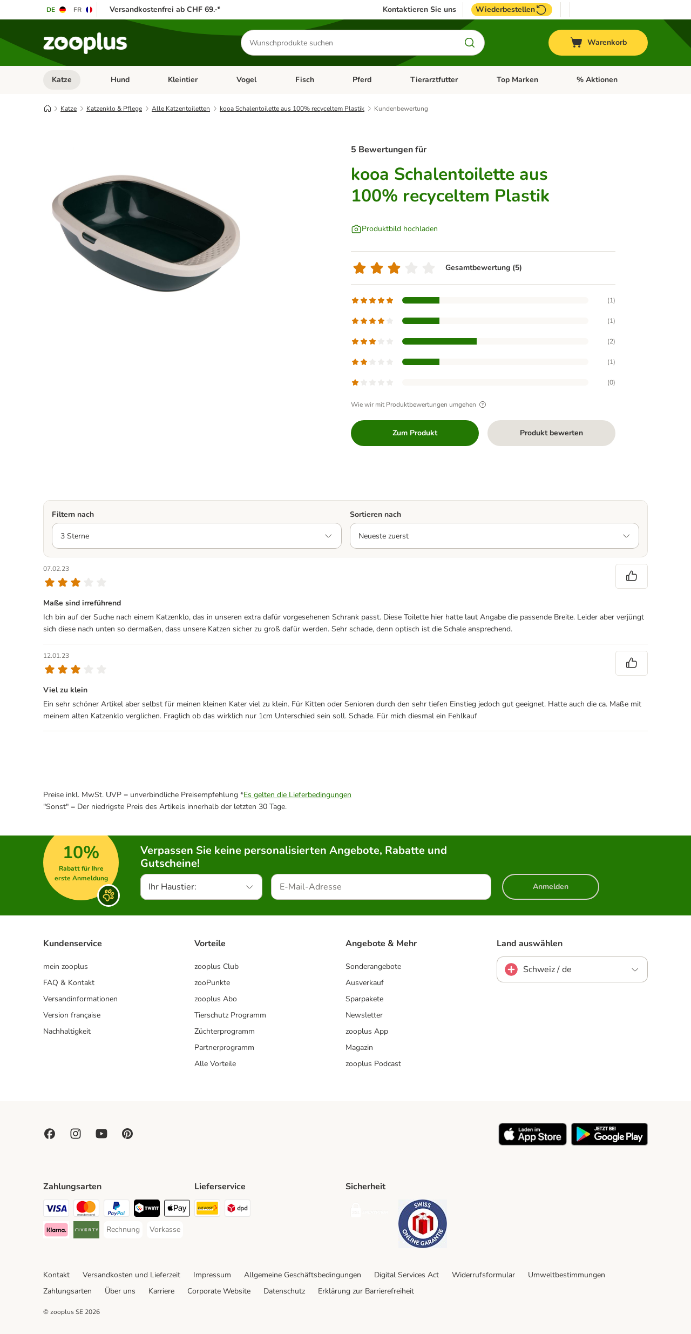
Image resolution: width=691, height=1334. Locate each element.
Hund (120, 80)
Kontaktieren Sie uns (419, 10)
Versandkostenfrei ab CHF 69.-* (165, 9)
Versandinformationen (80, 999)
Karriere (161, 1291)
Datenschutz (284, 1291)
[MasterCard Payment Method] (86, 1210)
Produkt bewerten (551, 433)
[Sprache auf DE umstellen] (56, 9)
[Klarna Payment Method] (56, 1231)
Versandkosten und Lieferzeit (131, 1275)
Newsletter (364, 1015)
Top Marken (517, 80)
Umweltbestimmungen (566, 1275)
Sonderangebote (373, 966)
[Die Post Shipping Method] (207, 1210)
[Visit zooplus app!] (532, 1143)
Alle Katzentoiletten (181, 108)
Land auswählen (530, 943)
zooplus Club (216, 966)
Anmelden (550, 886)
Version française (71, 1015)
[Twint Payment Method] (147, 1210)
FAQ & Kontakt (68, 983)
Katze (62, 80)
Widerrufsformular (483, 1275)
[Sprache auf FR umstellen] (83, 9)
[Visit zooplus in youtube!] (101, 1133)
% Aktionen (597, 80)
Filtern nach (73, 514)
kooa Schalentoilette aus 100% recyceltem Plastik (292, 108)
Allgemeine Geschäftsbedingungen (302, 1275)
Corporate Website (218, 1291)
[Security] (370, 1212)
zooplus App (367, 1031)
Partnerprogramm (224, 1047)
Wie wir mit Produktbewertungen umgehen (420, 404)
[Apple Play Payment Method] (177, 1210)
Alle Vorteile (215, 1064)
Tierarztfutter (434, 80)
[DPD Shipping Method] (237, 1210)
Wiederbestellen (512, 9)
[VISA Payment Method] (56, 1210)
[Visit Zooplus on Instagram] (75, 1133)
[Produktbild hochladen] (394, 229)
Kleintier (183, 80)
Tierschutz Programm (230, 1015)
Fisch (304, 80)
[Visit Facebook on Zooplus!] (49, 1133)
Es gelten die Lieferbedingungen (297, 795)
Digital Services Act (406, 1275)
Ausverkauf (365, 983)
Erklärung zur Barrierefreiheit (366, 1291)
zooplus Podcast (373, 1064)
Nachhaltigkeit (67, 1031)
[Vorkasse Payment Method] (165, 1230)
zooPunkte (212, 983)
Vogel (246, 80)
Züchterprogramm (224, 1031)
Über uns (120, 1291)
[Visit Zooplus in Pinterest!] (127, 1133)
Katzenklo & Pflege (114, 108)
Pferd (362, 80)
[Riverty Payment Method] (86, 1231)
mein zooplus (65, 966)
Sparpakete (364, 999)
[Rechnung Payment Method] (123, 1230)
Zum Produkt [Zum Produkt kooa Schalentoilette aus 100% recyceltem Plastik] (414, 433)
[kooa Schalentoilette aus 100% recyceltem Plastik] (145, 233)
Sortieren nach (375, 514)
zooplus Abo (215, 999)
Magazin (359, 1047)
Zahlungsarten (67, 1291)
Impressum (212, 1275)
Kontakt (56, 1275)
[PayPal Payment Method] (117, 1210)
